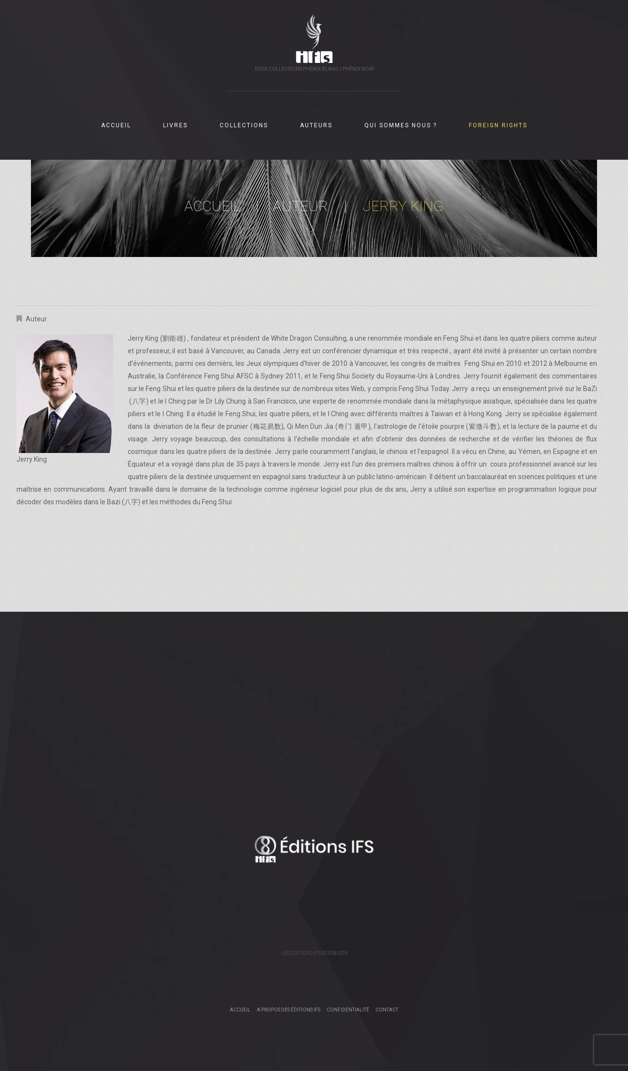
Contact (386, 1009)
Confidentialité (348, 1009)
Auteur (300, 205)
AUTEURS (316, 125)
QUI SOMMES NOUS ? (400, 125)
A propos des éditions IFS (288, 1009)
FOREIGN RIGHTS (498, 125)
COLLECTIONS (244, 125)
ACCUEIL (116, 125)
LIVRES (175, 125)
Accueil (212, 205)
